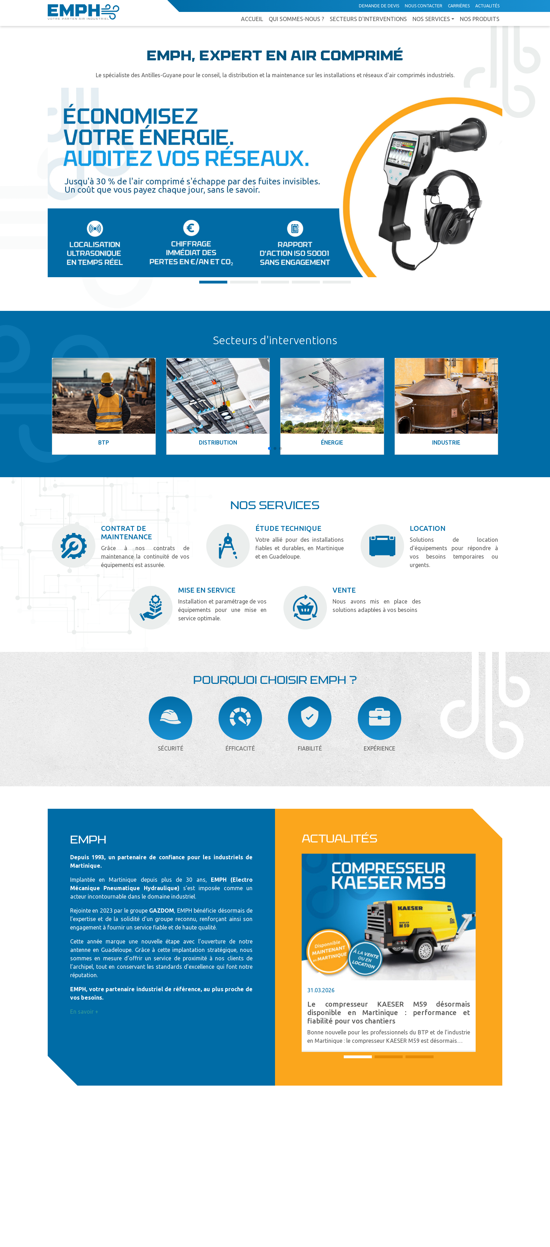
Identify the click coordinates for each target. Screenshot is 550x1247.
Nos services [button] (431, 19)
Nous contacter (423, 6)
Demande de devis (379, 6)
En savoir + (84, 1011)
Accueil (252, 19)
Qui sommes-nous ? (296, 19)
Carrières (459, 6)
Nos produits (479, 19)
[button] (213, 282)
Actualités (487, 6)
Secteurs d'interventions (368, 19)
